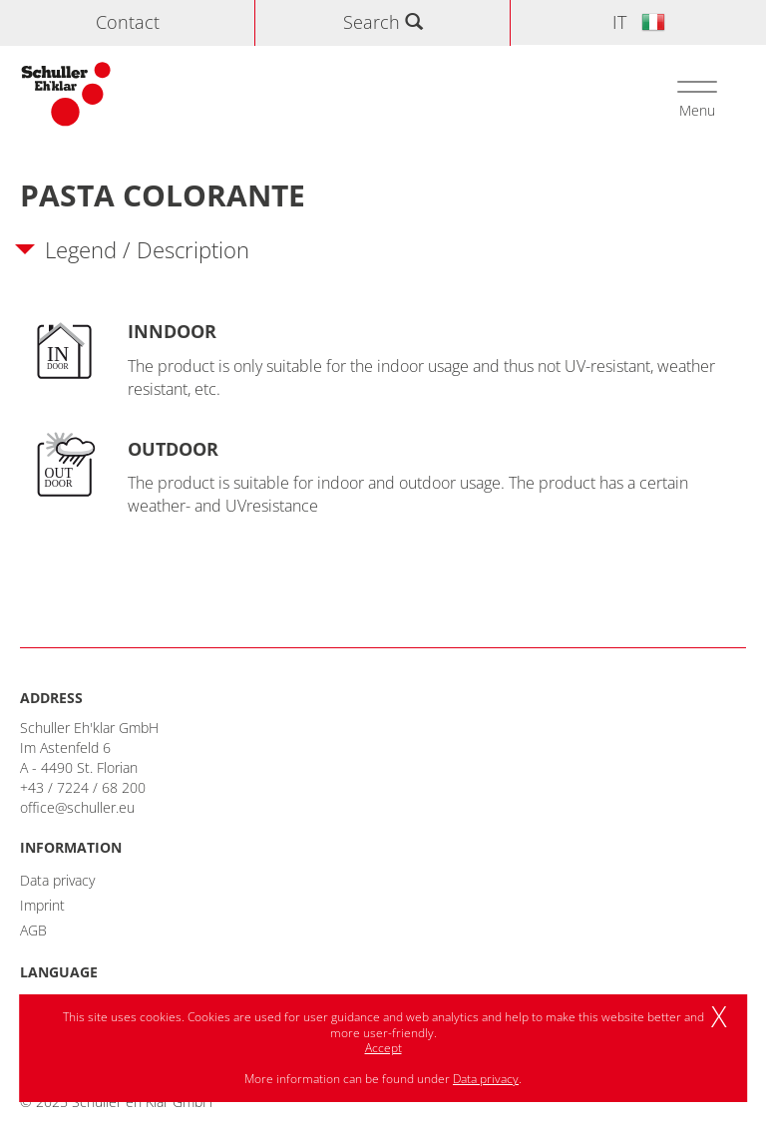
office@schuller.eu (77, 807)
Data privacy (57, 880)
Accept (383, 1047)
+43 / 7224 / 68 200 (83, 787)
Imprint (42, 905)
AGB (33, 930)
